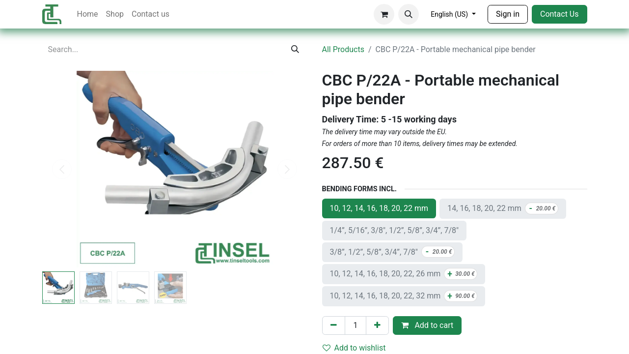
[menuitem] (87, 14)
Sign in (508, 14)
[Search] (295, 49)
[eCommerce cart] (384, 14)
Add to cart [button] (427, 325)
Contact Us (559, 14)
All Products (343, 49)
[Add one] (377, 325)
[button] (408, 14)
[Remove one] (333, 325)
